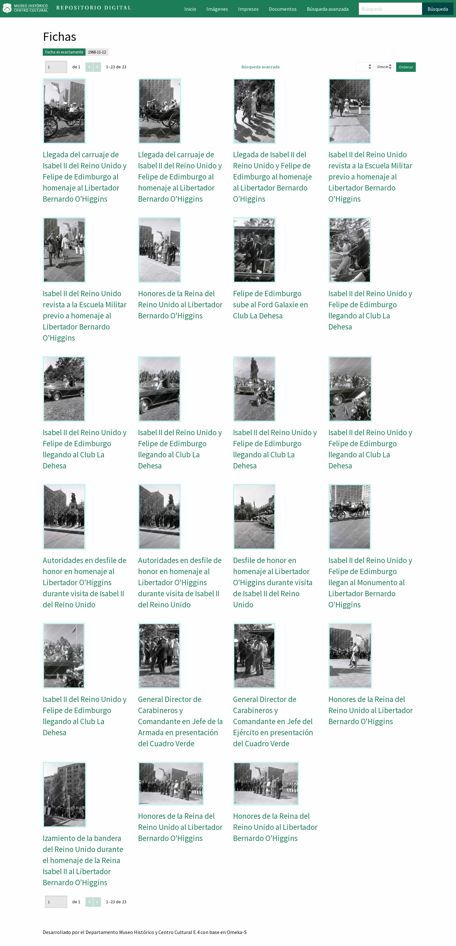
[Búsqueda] (390, 9)
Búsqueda (438, 9)
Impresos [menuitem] (248, 9)
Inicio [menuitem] (190, 9)
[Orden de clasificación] (385, 66)
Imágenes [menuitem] (217, 9)
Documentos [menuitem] (283, 9)
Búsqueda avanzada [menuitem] (328, 9)
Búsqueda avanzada (261, 67)
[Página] (56, 67)
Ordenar (406, 67)
